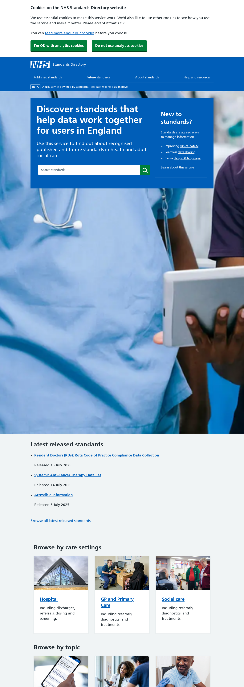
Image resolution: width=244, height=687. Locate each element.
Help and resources (197, 77)
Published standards (48, 77)
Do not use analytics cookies (119, 45)
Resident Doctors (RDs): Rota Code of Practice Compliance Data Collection (96, 455)
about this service (182, 167)
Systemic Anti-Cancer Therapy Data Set (67, 475)
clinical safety (189, 146)
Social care (173, 599)
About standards (147, 77)
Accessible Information (53, 495)
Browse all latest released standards (60, 521)
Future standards (98, 77)
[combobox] (89, 170)
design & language (187, 158)
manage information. (180, 137)
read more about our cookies (69, 33)
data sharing (187, 152)
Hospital (49, 599)
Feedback (95, 87)
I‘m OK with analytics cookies (59, 45)
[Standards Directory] (58, 64)
